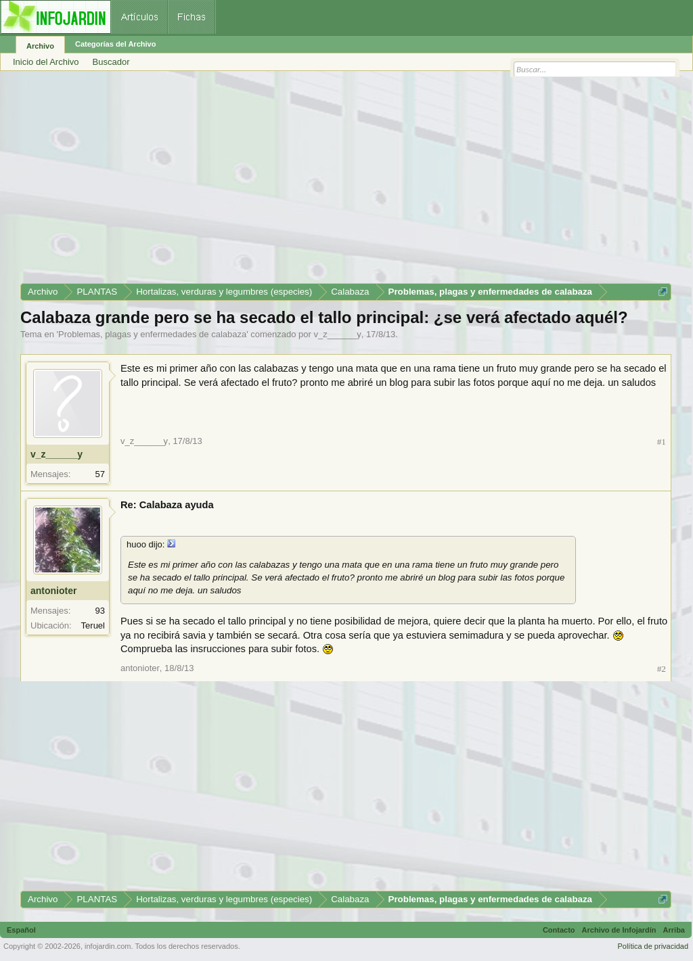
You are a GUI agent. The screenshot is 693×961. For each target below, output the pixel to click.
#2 (661, 669)
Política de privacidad (652, 946)
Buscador (111, 62)
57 (100, 474)
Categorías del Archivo (115, 44)
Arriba (674, 930)
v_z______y (337, 334)
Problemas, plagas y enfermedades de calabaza (152, 334)
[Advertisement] (345, 181)
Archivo (40, 46)
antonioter (53, 590)
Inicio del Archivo (46, 62)
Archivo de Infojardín (619, 930)
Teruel (93, 625)
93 (100, 611)
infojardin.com (108, 946)
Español (21, 930)
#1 (661, 442)
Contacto (559, 930)
